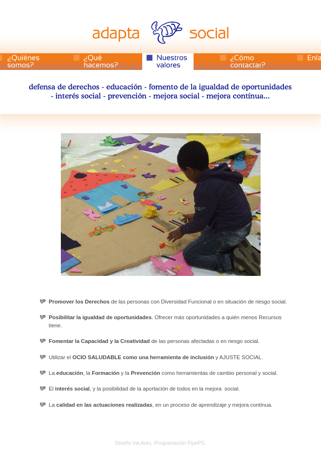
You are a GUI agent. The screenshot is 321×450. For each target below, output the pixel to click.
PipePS (195, 443)
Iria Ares (141, 443)
